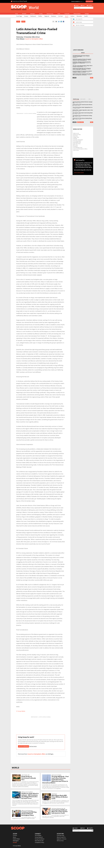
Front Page (19, 16)
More (92, 77)
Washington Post (77, 142)
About (14, 837)
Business (53, 16)
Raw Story (75, 136)
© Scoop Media (17, 845)
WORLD (15, 767)
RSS (74, 77)
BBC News (75, 145)
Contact (15, 835)
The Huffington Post (77, 147)
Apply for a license (61, 838)
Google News (76, 137)
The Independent (77, 141)
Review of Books (77, 13)
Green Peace (76, 150)
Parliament (33, 16)
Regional (46, 16)
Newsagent (16, 840)
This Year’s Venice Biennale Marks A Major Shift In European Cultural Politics (82, 66)
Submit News (16, 838)
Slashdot (75, 138)
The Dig (40, 13)
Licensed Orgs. (60, 835)
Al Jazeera (75, 146)
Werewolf (24, 13)
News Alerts (80, 122)
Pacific (59, 13)
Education (79, 16)
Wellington (32, 13)
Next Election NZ (39, 840)
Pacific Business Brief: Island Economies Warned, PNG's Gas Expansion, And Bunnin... (82, 74)
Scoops (26, 16)
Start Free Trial (89, 1)
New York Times (76, 143)
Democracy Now (77, 134)
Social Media (38, 835)
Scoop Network (39, 837)
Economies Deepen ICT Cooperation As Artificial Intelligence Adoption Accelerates (82, 72)
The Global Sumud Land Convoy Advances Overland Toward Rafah (81, 56)
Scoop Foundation (39, 838)
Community (66, 13)
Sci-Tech (60, 16)
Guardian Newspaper (78, 139)
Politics (40, 16)
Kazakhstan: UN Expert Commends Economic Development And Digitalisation (82, 62)
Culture (72, 16)
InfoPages (87, 13)
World (66, 16)
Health (86, 16)
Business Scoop (50, 13)
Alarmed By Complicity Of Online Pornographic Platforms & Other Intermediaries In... (82, 60)
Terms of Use (60, 840)
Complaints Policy (39, 842)
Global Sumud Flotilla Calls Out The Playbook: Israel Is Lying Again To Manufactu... (82, 69)
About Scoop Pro (61, 837)
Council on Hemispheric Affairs (34, 39)
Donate (15, 842)
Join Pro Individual (23, 746)
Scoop (16, 13)
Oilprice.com (76, 133)
